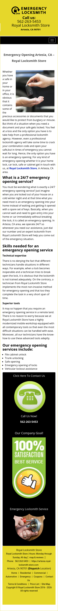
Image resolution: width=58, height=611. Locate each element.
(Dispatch (34, 568)
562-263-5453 (29, 21)
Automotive (11, 576)
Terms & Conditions (17, 584)
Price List (34, 584)
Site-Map (46, 584)
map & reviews (36, 557)
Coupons (38, 576)
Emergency (25, 576)
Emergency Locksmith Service (29, 509)
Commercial (40, 573)
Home (14, 573)
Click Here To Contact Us (29, 376)
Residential (25, 573)
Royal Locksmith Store (23, 168)
